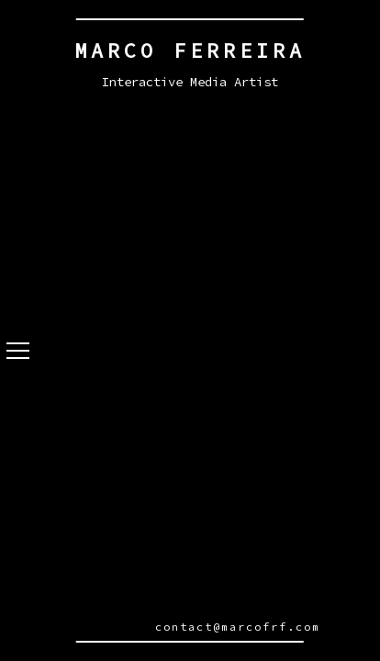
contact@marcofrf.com (237, 626)
